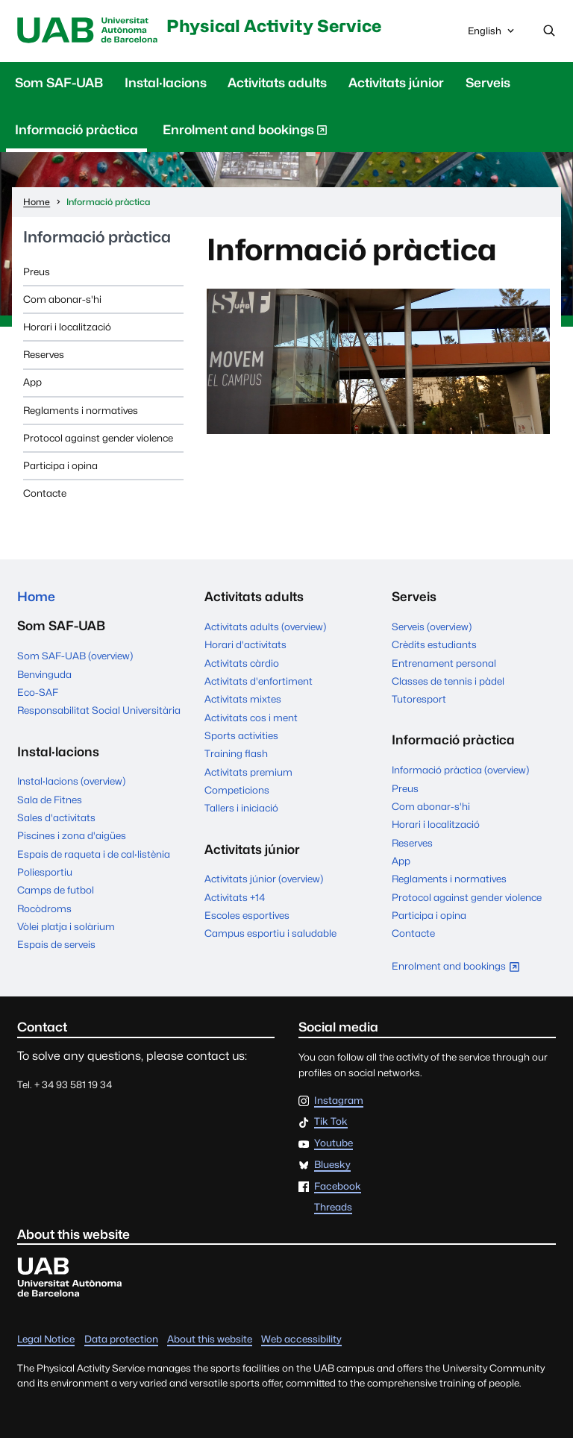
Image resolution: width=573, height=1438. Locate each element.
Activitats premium (248, 772)
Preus (36, 271)
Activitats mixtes (242, 699)
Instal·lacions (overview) (71, 781)
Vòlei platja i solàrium (66, 926)
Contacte (44, 493)
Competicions (236, 790)
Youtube (333, 1143)
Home (36, 596)
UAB (87, 30)
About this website (209, 1339)
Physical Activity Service (273, 26)
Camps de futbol (55, 890)
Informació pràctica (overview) (460, 770)
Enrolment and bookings (245, 132)
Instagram (338, 1101)
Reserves (43, 354)
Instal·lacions (166, 82)
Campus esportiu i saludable (270, 933)
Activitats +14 (234, 897)
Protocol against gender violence (98, 438)
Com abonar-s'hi (62, 299)
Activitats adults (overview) (265, 626)
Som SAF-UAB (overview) (75, 656)
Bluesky (332, 1165)
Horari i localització (67, 327)
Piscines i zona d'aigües (71, 835)
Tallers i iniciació (241, 808)
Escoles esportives (246, 915)
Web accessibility (301, 1339)
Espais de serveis (56, 944)
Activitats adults (277, 82)
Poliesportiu (44, 872)
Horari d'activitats (245, 644)
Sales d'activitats (56, 817)
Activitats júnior (396, 82)
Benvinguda (44, 674)
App (32, 382)
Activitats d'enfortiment (258, 681)
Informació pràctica (76, 129)
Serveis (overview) (432, 626)
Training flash (236, 753)
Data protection (121, 1339)
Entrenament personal (444, 663)
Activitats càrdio (241, 663)
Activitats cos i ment (251, 717)
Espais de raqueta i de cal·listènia (93, 854)
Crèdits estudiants (434, 644)
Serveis (488, 82)
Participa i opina (60, 465)
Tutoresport (419, 699)
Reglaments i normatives (80, 410)
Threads (333, 1207)
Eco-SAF (37, 692)
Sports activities (241, 735)
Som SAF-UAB (59, 82)
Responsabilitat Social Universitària (99, 710)
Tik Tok (331, 1121)
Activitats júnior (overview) (263, 879)
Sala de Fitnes (49, 800)
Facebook (337, 1186)
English (492, 34)
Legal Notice (46, 1339)
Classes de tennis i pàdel (448, 681)
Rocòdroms (44, 908)
